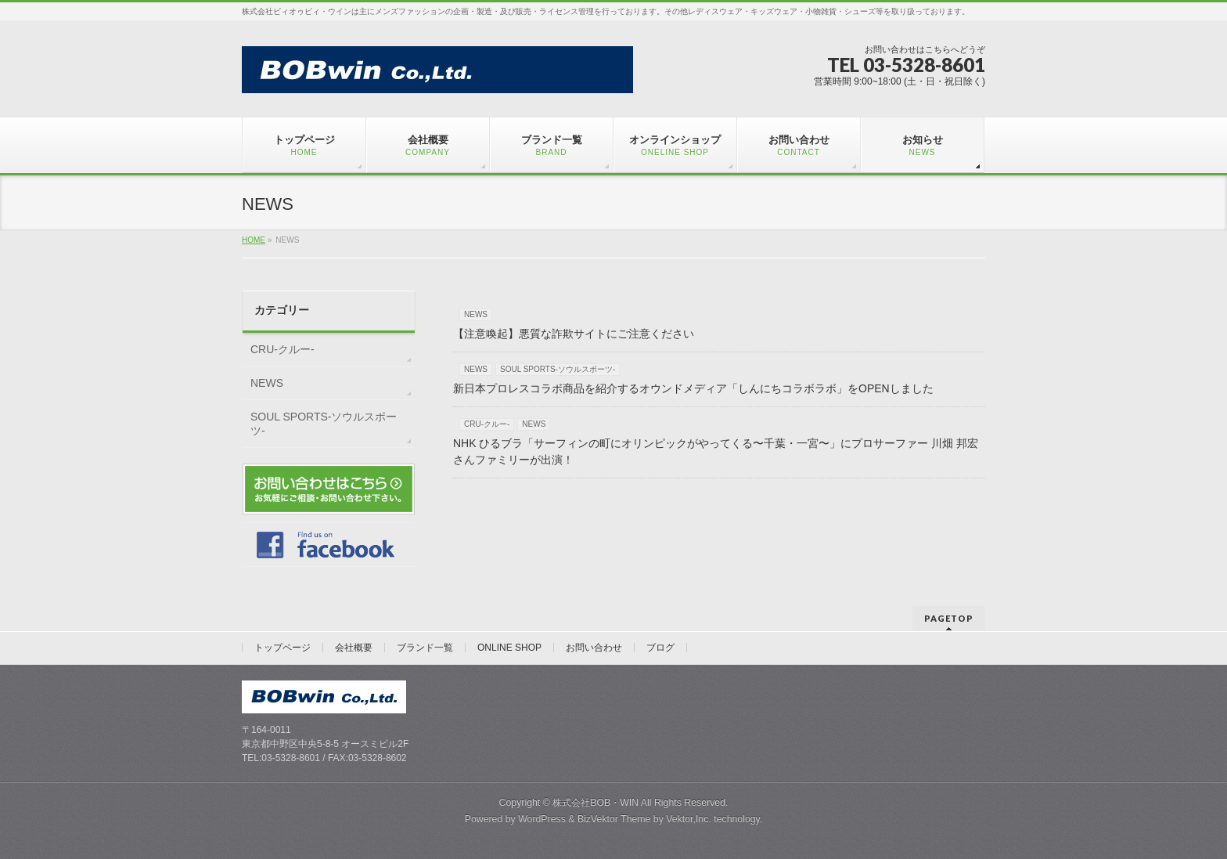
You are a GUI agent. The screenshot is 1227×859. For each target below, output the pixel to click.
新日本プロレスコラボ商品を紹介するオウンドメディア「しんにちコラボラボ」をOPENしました (693, 388)
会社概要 (353, 647)
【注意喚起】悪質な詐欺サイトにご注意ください (573, 333)
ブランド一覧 (425, 647)
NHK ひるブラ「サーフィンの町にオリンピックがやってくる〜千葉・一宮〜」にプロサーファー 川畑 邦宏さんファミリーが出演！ (715, 451)
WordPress (542, 819)
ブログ (660, 647)
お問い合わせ (594, 647)
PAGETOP (948, 618)
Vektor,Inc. (688, 819)
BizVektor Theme (614, 819)
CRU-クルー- (486, 424)
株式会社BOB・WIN (595, 802)
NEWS (476, 314)
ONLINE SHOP (509, 647)
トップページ (282, 647)
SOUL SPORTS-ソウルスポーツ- (557, 369)
